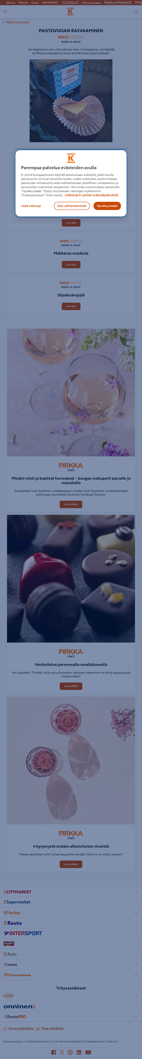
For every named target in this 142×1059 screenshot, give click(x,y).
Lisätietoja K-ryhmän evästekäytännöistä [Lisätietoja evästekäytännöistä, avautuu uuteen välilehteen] (91, 195)
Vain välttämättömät (72, 205)
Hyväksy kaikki (107, 205)
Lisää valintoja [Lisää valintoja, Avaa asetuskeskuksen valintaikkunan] (31, 205)
